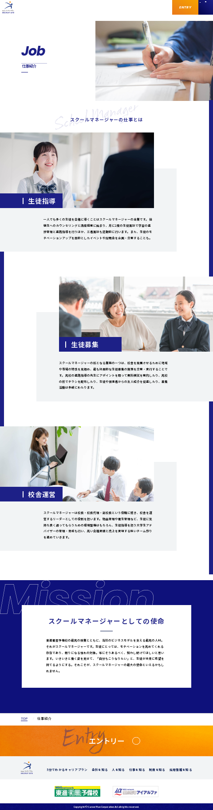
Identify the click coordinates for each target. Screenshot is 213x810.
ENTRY (185, 7)
